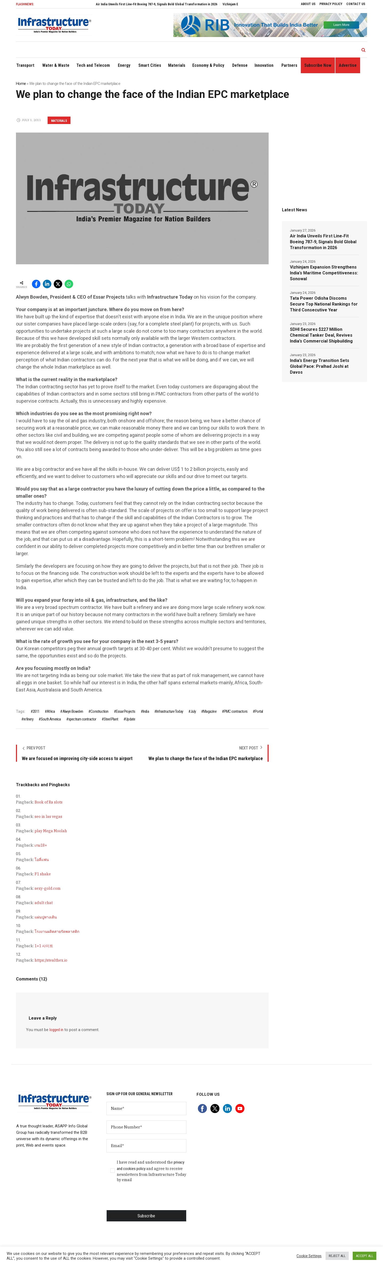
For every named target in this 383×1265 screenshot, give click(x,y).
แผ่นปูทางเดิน (46, 917)
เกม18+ (41, 845)
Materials (59, 121)
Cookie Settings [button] (309, 1256)
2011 (36, 711)
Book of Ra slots (49, 802)
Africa (51, 711)
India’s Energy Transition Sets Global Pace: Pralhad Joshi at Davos (319, 366)
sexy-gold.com (48, 888)
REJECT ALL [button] (337, 1256)
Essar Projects (125, 711)
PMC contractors (235, 711)
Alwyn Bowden (73, 711)
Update (130, 719)
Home (21, 83)
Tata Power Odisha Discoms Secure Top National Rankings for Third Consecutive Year (324, 304)
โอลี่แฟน (42, 859)
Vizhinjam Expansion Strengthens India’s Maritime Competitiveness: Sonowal (324, 273)
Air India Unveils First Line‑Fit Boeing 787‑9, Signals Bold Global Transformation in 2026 (165, 4)
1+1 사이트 (44, 945)
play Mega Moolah (51, 831)
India (146, 711)
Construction (99, 711)
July (193, 711)
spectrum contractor (82, 719)
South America (51, 719)
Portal (259, 711)
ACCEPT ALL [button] (364, 1256)
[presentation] (146, 1199)
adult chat (44, 902)
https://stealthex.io (51, 960)
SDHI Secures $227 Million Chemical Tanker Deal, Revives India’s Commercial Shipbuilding (321, 335)
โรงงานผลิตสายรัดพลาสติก (57, 931)
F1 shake (43, 874)
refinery (28, 719)
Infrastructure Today (169, 711)
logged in (56, 1029)
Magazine (210, 711)
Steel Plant (111, 719)
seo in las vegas (48, 816)
